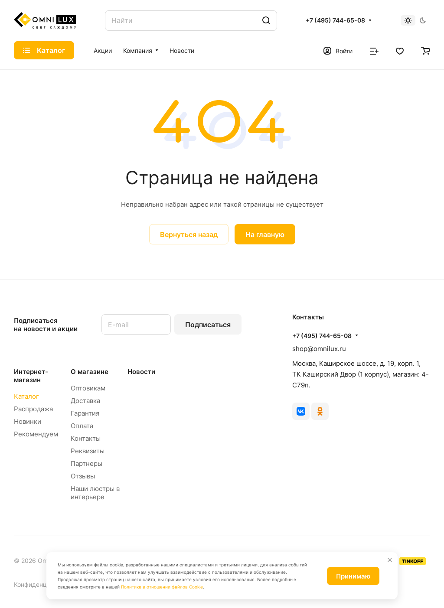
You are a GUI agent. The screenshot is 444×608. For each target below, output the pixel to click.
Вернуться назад (189, 234)
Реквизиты (87, 451)
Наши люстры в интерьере (95, 492)
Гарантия (85, 413)
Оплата (82, 426)
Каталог (26, 396)
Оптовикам (88, 388)
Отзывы (83, 476)
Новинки (27, 421)
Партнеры (86, 463)
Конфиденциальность (46, 584)
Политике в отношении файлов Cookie (162, 586)
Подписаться (208, 324)
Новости (141, 371)
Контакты (86, 438)
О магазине (89, 371)
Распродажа (33, 409)
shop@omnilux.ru (319, 349)
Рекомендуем (36, 434)
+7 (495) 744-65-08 (335, 20)
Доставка (85, 401)
